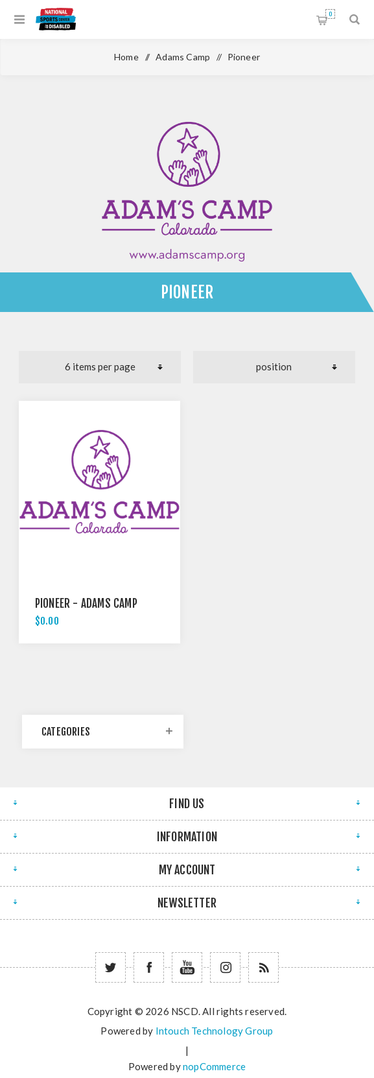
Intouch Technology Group (215, 1030)
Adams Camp (183, 56)
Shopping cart (330, 14)
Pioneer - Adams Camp (86, 603)
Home (126, 56)
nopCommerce (214, 1066)
